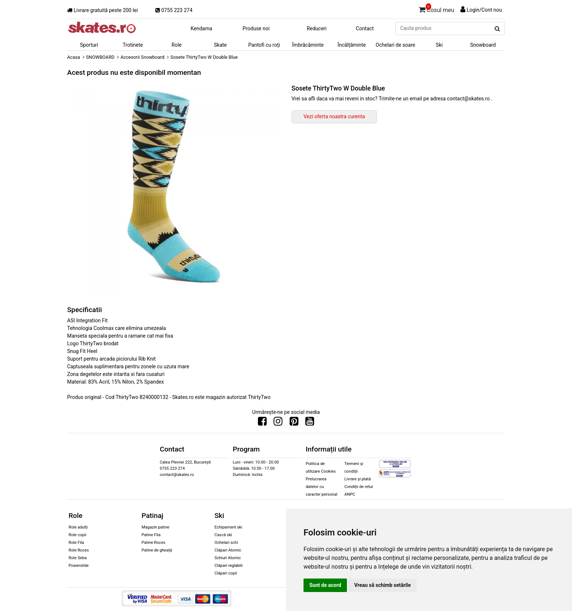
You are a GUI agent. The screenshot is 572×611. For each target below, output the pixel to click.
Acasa (73, 57)
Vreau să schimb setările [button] (382, 585)
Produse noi (256, 28)
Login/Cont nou (484, 10)
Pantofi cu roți (264, 45)
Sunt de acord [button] (325, 585)
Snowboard (483, 45)
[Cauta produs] (497, 29)
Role (176, 45)
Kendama (201, 28)
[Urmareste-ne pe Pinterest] (294, 423)
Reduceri (317, 28)
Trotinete (133, 45)
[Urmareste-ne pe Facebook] (262, 423)
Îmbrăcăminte (308, 45)
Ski (439, 45)
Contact (365, 28)
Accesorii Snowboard (142, 57)
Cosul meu (437, 9)
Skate (220, 45)
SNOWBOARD (100, 57)
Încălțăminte (351, 45)
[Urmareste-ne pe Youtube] (309, 423)
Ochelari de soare (395, 45)
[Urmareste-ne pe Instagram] (278, 423)
